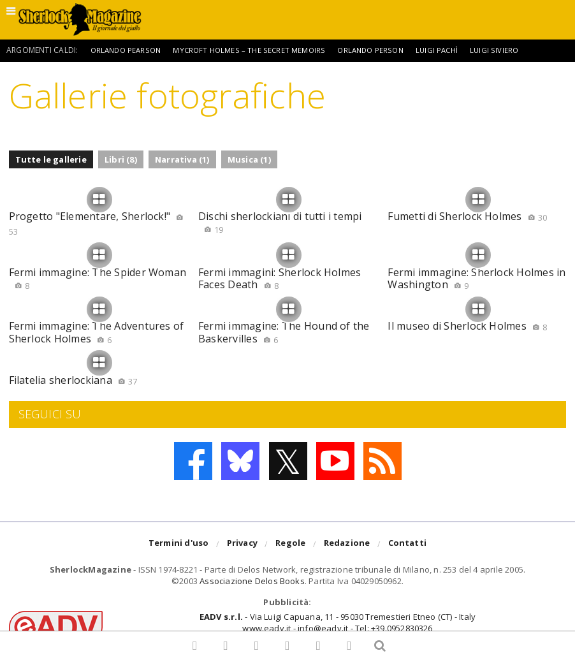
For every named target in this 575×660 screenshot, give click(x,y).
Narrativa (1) (182, 159)
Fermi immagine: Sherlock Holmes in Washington (476, 278)
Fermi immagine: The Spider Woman (98, 278)
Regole (290, 544)
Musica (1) (249, 159)
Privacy (242, 544)
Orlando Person (380, 50)
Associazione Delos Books (252, 581)
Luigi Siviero (508, 50)
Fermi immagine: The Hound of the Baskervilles (284, 332)
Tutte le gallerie (51, 159)
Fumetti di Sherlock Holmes (467, 216)
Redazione (347, 544)
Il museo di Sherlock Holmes (467, 326)
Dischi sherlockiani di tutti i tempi (280, 222)
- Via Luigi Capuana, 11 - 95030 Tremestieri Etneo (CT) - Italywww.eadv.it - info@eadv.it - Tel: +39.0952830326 (338, 622)
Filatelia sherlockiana (73, 380)
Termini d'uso (179, 544)
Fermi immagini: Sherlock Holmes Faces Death (279, 278)
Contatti (407, 544)
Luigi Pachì (449, 50)
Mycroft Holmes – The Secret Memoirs (255, 50)
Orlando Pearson (128, 50)
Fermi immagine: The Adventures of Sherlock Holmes (96, 332)
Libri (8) (121, 159)
